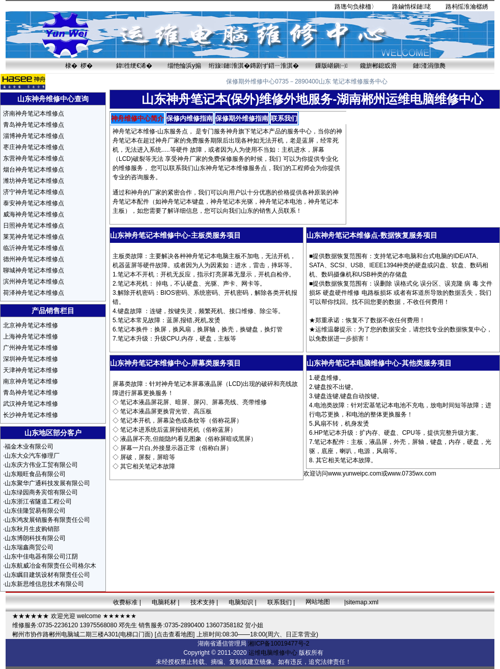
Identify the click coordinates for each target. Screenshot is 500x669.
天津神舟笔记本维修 (30, 370)
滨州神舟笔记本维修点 (33, 281)
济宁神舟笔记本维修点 (33, 192)
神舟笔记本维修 (134, 131)
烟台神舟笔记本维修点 (33, 169)
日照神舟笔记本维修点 (33, 225)
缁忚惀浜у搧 (184, 65)
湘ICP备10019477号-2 (278, 643)
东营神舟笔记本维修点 (33, 158)
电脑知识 (241, 602)
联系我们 (279, 602)
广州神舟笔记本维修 (30, 347)
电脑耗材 (164, 602)
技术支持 (202, 602)
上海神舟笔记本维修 (30, 336)
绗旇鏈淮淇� (229, 65)
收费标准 (125, 602)
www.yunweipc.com (354, 473)
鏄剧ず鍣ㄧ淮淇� (274, 65)
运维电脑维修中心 (272, 652)
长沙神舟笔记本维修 (30, 415)
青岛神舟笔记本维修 (30, 392)
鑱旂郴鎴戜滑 (378, 65)
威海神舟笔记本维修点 (33, 214)
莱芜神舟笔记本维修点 (33, 236)
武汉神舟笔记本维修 (30, 403)
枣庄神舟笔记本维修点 (33, 147)
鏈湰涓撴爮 (429, 65)
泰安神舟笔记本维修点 (33, 203)
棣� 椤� (79, 65)
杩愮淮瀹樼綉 (470, 6)
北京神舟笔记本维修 (30, 325)
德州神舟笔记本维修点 (33, 259)
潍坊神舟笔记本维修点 (33, 180)
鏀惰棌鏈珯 (414, 6)
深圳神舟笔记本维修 (30, 359)
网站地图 (317, 601)
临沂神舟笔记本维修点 (33, 248)
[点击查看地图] (175, 634)
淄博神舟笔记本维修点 (33, 136)
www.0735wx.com (411, 473)
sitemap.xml (362, 602)
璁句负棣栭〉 (359, 6)
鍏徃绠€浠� (134, 65)
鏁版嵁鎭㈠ (331, 65)
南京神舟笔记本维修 (30, 381)
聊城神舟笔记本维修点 (33, 270)
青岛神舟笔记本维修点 (33, 124)
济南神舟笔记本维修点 (33, 113)
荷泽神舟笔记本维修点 (33, 292)
